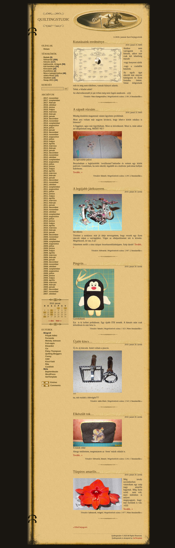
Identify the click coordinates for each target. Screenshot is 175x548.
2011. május (49, 196)
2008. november (51, 264)
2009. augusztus (51, 244)
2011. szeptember (52, 187)
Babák (47, 57)
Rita (47, 364)
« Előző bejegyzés (80, 527)
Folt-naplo (50, 343)
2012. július (49, 164)
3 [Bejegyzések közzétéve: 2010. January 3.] (65, 308)
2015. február (50, 114)
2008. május (49, 278)
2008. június (49, 275)
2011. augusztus (51, 189)
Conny (48, 356)
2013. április (49, 144)
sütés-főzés (102, 401)
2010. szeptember (52, 214)
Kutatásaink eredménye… (90, 42)
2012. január (49, 178)
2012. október (50, 157)
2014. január (49, 130)
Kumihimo (48, 71)
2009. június (49, 248)
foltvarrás (102, 251)
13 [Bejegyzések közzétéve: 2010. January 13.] (51, 312)
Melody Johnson (53, 341)
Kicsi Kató (50, 361)
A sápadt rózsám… (85, 109)
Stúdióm (48, 78)
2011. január (49, 205)
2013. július (49, 139)
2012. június (49, 166)
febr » (58, 321)
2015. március (50, 112)
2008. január (49, 287)
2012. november (51, 155)
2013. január (49, 150)
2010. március (50, 228)
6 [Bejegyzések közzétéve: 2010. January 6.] (51, 310)
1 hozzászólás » (136, 459)
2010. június (49, 221)
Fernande (49, 338)
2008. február (50, 285)
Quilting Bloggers (53, 354)
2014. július (49, 128)
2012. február (50, 175)
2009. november (51, 237)
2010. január (49, 232)
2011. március (50, 200)
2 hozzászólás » (136, 176)
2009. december (51, 235)
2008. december (51, 262)
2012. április (49, 171)
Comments (55, 385)
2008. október (50, 266)
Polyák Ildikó (51, 335)
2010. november (51, 210)
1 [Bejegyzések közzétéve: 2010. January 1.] (58, 308)
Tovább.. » (78, 172)
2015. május (49, 109)
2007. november (51, 291)
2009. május (49, 250)
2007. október (50, 294)
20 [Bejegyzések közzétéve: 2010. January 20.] (51, 314)
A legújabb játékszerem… (90, 188)
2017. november (51, 98)
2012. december (51, 153)
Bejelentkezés (51, 372)
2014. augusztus (51, 125)
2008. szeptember (52, 269)
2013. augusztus (51, 137)
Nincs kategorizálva (98, 97)
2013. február (50, 148)
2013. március (50, 146)
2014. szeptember (52, 123)
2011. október (50, 184)
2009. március (50, 255)
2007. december (51, 289)
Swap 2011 (49, 80)
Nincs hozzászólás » (134, 329)
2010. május (49, 223)
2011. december (51, 180)
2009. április (49, 253)
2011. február (50, 203)
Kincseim (48, 69)
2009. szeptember (52, 241)
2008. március (50, 282)
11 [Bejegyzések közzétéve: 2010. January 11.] (45, 312)
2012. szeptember (52, 159)
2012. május (49, 169)
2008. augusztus (51, 271)
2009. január (49, 260)
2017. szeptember (52, 100)
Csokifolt (49, 367)
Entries (53, 382)
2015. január (49, 116)
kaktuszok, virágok (96, 513)
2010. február (50, 230)
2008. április (49, 280)
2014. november (51, 121)
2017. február (50, 103)
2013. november (51, 134)
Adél (47, 359)
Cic (46, 348)
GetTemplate (51, 377)
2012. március (50, 173)
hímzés (103, 176)
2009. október (50, 239)
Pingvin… (80, 263)
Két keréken (49, 66)
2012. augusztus (51, 162)
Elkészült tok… (83, 414)
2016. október (50, 105)
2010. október (50, 212)
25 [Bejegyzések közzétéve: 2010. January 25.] (45, 317)
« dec (51, 321)
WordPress (50, 374)
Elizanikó (49, 346)
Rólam (47, 49)
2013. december (51, 132)
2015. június (49, 107)
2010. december (51, 207)
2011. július (49, 191)
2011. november (51, 182)
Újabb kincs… (82, 341)
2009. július (49, 246)
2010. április (49, 225)
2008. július (49, 273)
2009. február (50, 257)
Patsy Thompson (53, 351)
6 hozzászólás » (136, 97)
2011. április (49, 198)
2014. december (51, 118)
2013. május (49, 141)
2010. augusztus (51, 216)
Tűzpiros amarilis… (86, 471)
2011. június (49, 194)
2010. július (49, 219)
